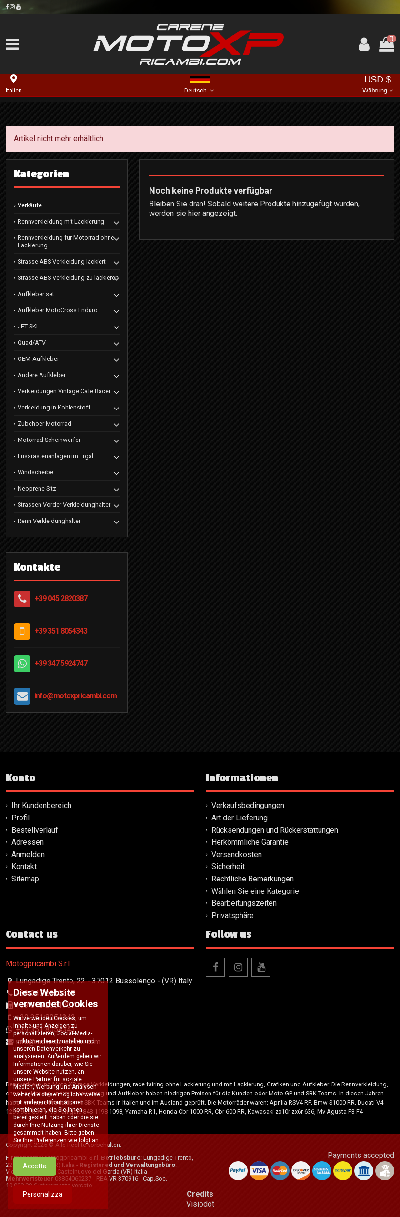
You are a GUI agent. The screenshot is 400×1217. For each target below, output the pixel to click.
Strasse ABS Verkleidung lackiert (62, 261)
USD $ (377, 85)
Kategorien (41, 174)
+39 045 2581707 (45, 1005)
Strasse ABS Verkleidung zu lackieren (68, 277)
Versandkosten (236, 854)
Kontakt (24, 866)
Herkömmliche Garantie (250, 842)
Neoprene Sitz (37, 488)
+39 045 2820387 (60, 598)
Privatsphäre (232, 915)
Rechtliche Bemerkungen (252, 878)
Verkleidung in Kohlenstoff (54, 407)
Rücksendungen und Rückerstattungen (274, 830)
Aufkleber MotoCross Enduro (58, 310)
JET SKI (28, 326)
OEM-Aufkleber (38, 358)
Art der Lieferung (239, 817)
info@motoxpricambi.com (75, 695)
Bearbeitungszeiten (244, 903)
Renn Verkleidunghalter (49, 520)
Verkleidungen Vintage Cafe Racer (64, 391)
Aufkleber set (36, 293)
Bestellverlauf (34, 830)
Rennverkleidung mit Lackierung (61, 221)
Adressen (27, 842)
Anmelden (28, 854)
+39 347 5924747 (60, 663)
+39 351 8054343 (60, 630)
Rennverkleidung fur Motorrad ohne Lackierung (66, 241)
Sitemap (25, 878)
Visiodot (200, 1203)
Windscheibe (35, 472)
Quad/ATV (32, 342)
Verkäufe (30, 205)
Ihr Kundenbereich (41, 805)
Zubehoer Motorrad (44, 423)
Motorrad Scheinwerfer (49, 439)
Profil (20, 817)
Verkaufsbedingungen (247, 805)
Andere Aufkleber (42, 374)
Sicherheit (228, 866)
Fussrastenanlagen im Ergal (55, 456)
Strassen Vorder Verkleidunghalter (64, 504)
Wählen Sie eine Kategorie (255, 891)
